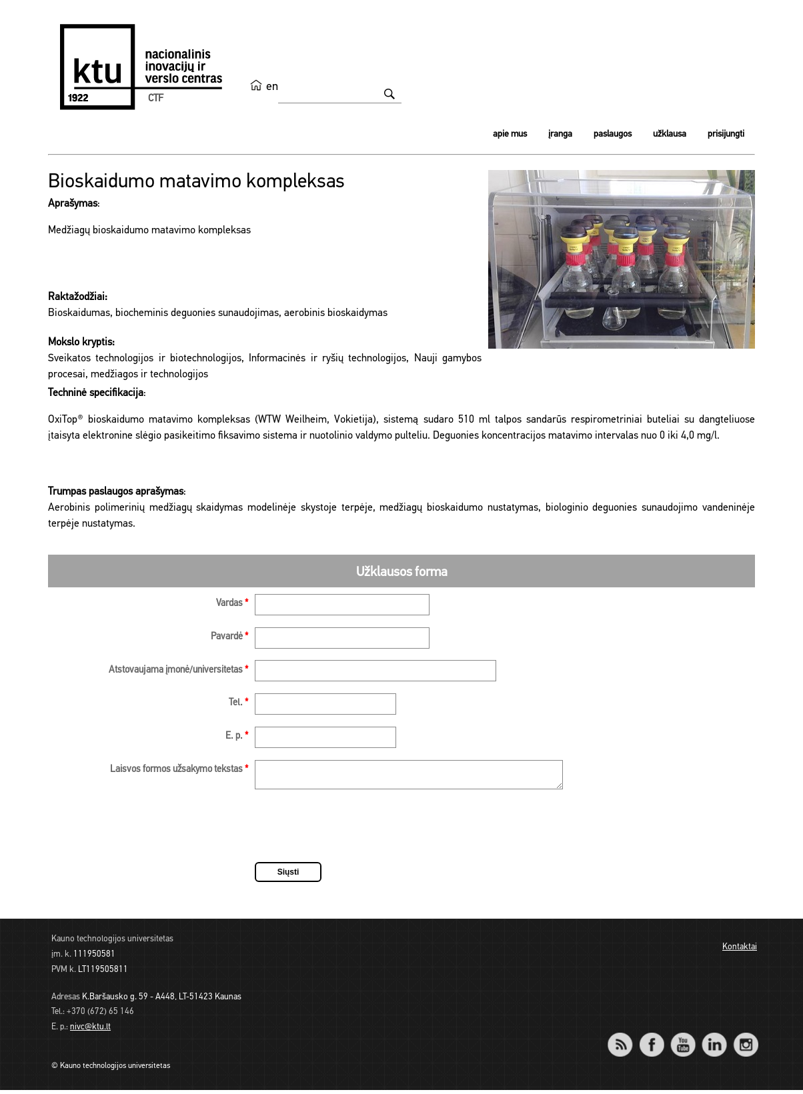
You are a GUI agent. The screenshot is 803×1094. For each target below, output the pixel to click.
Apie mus (510, 134)
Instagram (745, 1039)
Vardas (232, 604)
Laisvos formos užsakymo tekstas (179, 770)
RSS (625, 1039)
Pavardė (229, 637)
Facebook (651, 1039)
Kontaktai (739, 951)
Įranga (560, 134)
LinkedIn (714, 1039)
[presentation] (356, 832)
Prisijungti (726, 134)
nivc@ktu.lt (90, 1031)
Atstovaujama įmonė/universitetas (178, 670)
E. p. (236, 736)
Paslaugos (613, 134)
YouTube (683, 1039)
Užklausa (669, 134)
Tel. (238, 703)
